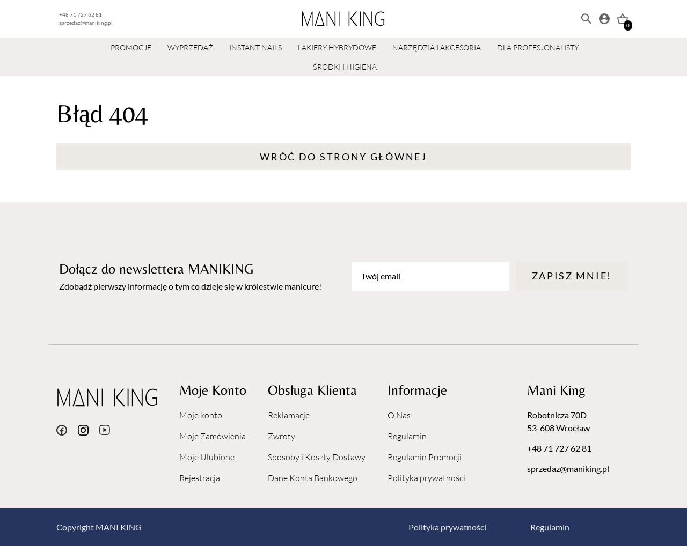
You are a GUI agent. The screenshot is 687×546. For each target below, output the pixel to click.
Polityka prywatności (426, 478)
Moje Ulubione (207, 457)
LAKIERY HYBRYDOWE (337, 47)
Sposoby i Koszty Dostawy (317, 457)
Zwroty (281, 436)
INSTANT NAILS (255, 47)
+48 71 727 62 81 (80, 14)
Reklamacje (289, 415)
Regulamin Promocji (425, 457)
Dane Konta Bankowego (312, 478)
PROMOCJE (131, 47)
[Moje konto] (604, 18)
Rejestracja (199, 478)
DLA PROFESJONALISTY (538, 47)
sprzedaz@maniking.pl (86, 22)
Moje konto (200, 415)
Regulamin (407, 436)
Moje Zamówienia (212, 436)
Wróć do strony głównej (343, 157)
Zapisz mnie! (572, 276)
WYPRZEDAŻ (190, 47)
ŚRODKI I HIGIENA (345, 66)
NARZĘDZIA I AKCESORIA (436, 47)
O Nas (399, 415)
